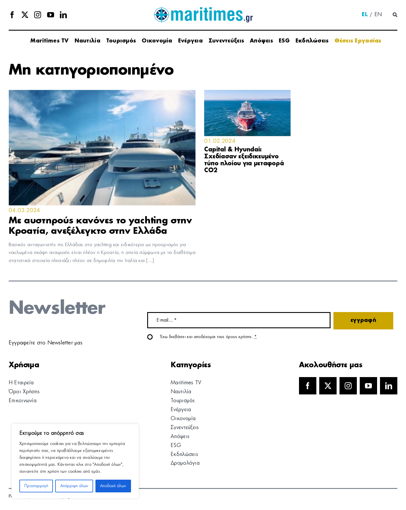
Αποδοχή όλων (113, 486)
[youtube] (50, 14)
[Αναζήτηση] (395, 15)
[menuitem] (365, 15)
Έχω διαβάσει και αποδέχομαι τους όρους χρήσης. (208, 337)
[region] (75, 461)
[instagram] (37, 14)
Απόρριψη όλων (74, 486)
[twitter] (24, 14)
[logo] (203, 8)
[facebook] (12, 14)
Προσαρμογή (36, 486)
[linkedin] (63, 14)
